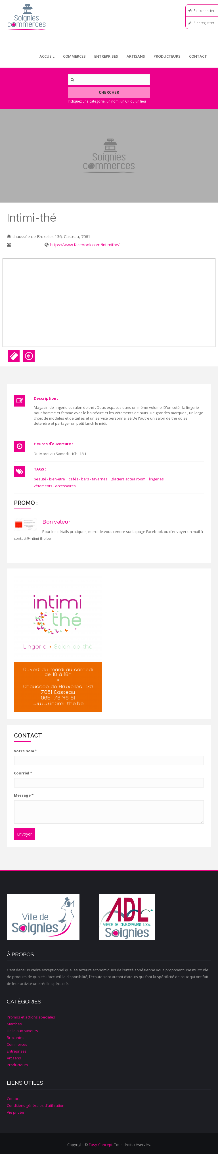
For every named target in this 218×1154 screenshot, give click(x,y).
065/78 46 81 (24, 244)
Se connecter (204, 10)
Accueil (46, 56)
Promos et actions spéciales (31, 1017)
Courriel (23, 773)
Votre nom (25, 750)
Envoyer (24, 834)
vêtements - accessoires (55, 485)
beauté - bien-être (49, 479)
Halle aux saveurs (22, 1030)
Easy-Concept (100, 1144)
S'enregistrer (204, 22)
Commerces (74, 56)
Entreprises (106, 56)
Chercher (109, 92)
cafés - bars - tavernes (88, 479)
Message (23, 795)
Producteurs (167, 56)
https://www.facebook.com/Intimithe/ (85, 244)
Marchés (14, 1023)
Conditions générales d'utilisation (35, 1105)
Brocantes (15, 1037)
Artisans (136, 56)
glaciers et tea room (128, 479)
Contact (198, 56)
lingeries (156, 479)
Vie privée (15, 1112)
